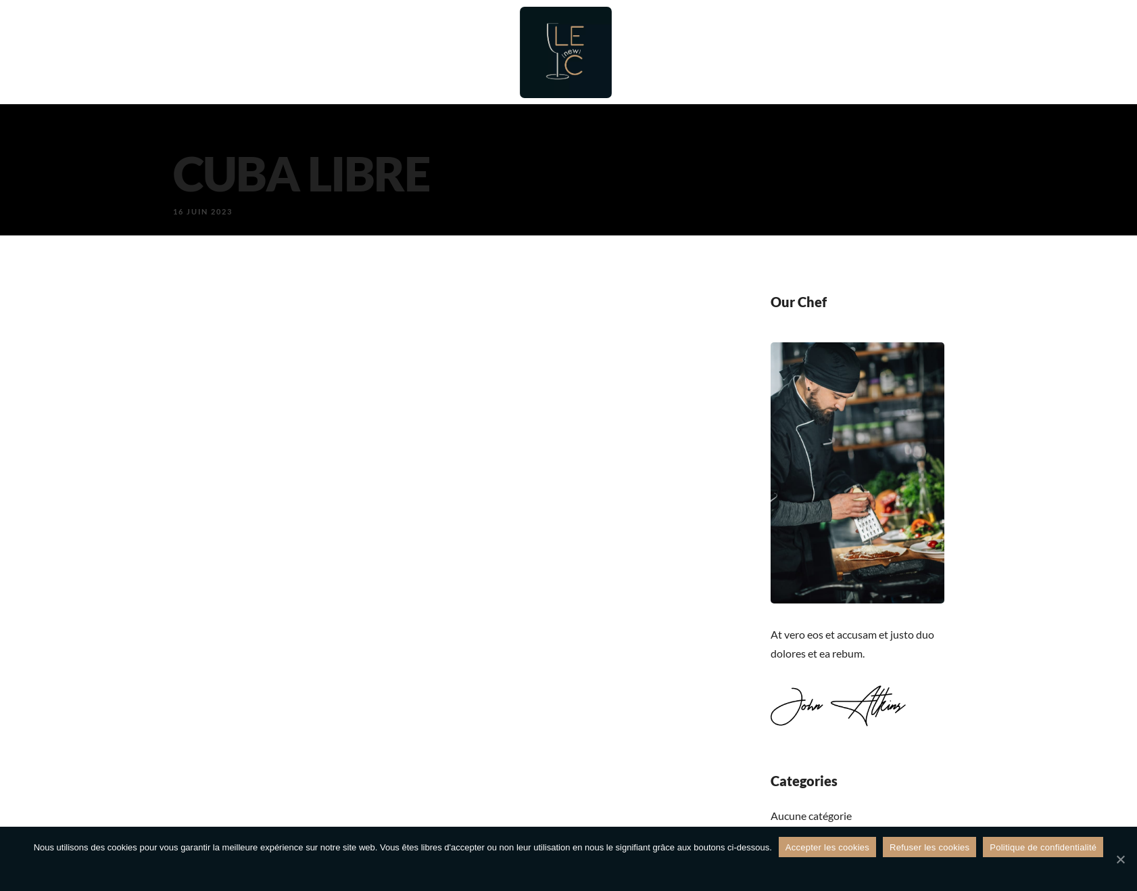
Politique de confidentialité (1043, 847)
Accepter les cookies (827, 847)
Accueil (274, 52)
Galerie (836, 52)
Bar (423, 52)
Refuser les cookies (929, 847)
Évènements (753, 52)
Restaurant (354, 52)
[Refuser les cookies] (1120, 859)
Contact (906, 52)
